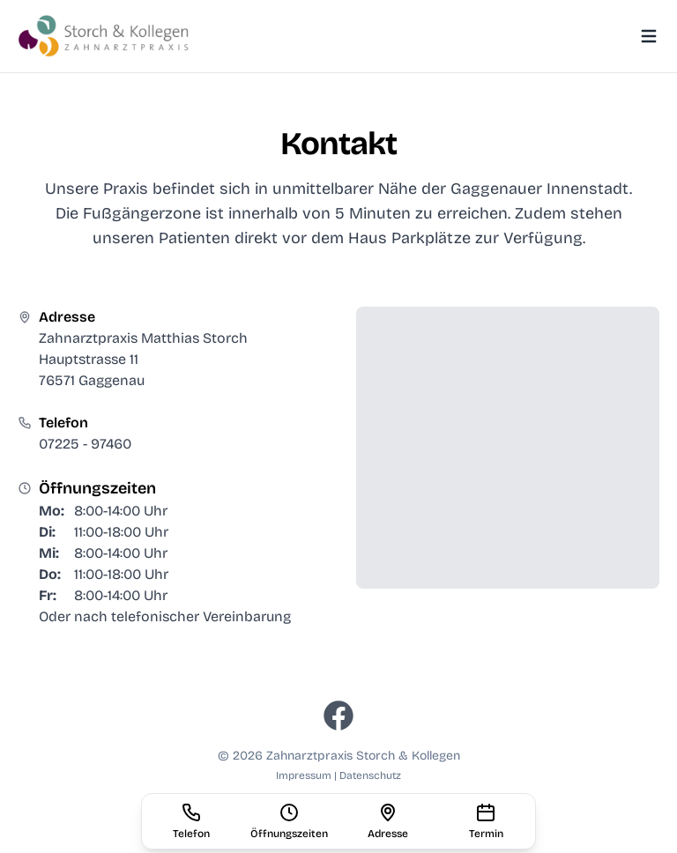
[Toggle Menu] (648, 36)
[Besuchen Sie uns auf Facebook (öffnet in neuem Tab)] (338, 715)
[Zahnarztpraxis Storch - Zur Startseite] (106, 36)
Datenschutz (370, 775)
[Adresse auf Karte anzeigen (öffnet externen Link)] (387, 821)
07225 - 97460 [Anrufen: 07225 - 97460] (85, 443)
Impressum (305, 775)
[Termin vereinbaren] (486, 821)
